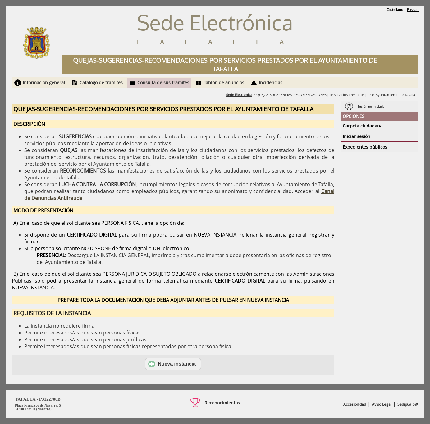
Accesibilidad (354, 404)
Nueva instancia (172, 364)
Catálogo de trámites (101, 82)
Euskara (413, 9)
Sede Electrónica (239, 94)
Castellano (395, 9)
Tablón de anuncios (224, 82)
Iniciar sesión (356, 136)
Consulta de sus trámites (163, 82)
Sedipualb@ (407, 404)
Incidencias (270, 82)
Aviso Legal (381, 404)
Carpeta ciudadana (362, 126)
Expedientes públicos (365, 147)
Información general (44, 82)
